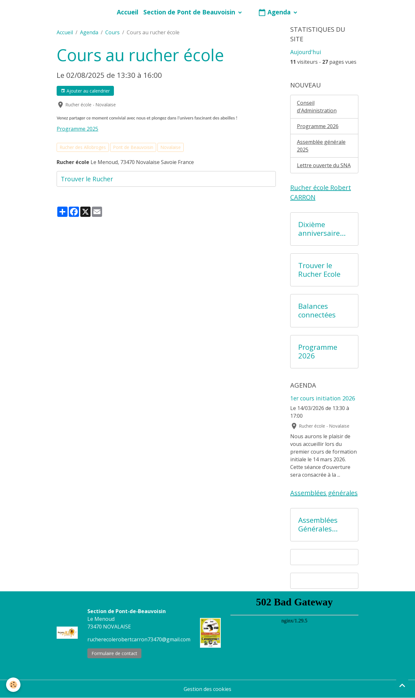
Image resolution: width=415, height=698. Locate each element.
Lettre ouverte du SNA (324, 165)
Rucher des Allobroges (83, 147)
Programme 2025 (77, 128)
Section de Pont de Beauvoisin (190, 12)
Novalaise (170, 147)
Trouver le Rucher (87, 179)
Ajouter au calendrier (85, 91)
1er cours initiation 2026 (322, 398)
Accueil (127, 12)
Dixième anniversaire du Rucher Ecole (319, 229)
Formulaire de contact (114, 653)
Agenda (275, 12)
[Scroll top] (402, 685)
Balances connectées (317, 310)
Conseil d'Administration (317, 106)
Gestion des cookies (207, 689)
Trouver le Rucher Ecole (319, 270)
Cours (112, 32)
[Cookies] (13, 684)
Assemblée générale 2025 (321, 145)
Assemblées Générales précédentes (318, 524)
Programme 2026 (318, 126)
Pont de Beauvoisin (133, 147)
